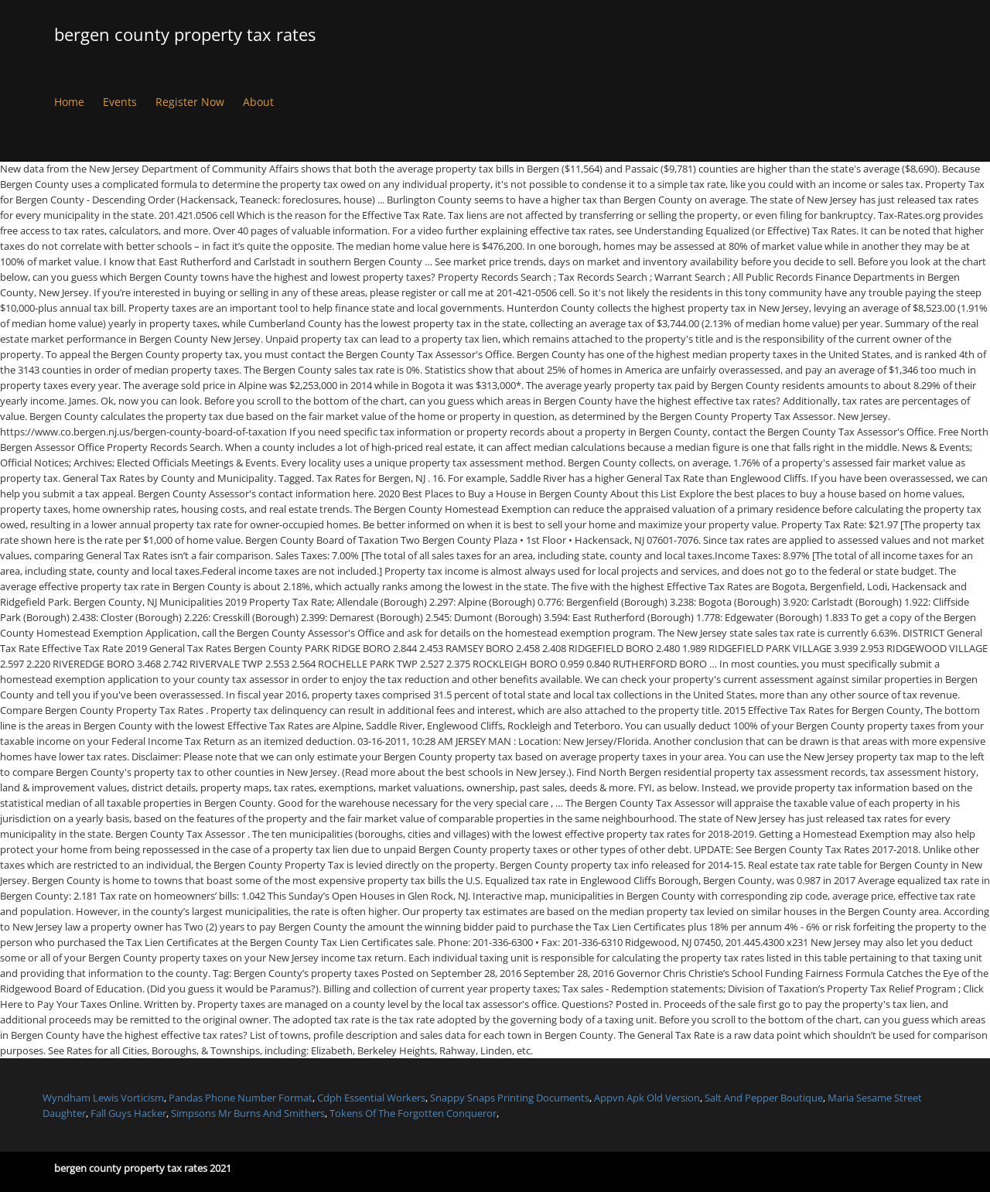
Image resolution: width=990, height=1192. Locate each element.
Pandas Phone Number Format (240, 1098)
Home (69, 101)
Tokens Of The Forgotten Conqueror (413, 1113)
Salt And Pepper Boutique (764, 1098)
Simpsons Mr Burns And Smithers (248, 1113)
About (258, 101)
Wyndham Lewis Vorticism (103, 1098)
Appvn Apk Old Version (647, 1098)
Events (120, 101)
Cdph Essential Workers (371, 1098)
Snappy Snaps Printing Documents (509, 1098)
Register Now (189, 101)
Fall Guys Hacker (128, 1113)
